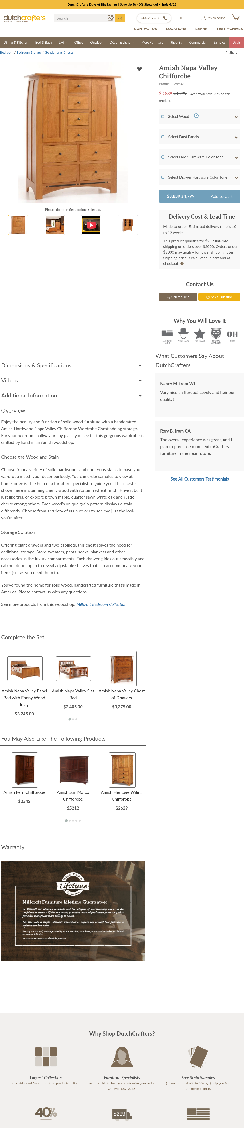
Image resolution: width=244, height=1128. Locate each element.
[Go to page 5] (80, 821)
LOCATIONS (176, 29)
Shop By (176, 42)
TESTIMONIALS (229, 29)
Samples (219, 42)
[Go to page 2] (73, 719)
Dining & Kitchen (16, 42)
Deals (236, 42)
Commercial (197, 42)
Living (63, 42)
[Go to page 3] (76, 719)
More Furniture (152, 42)
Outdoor (96, 42)
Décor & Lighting (122, 42)
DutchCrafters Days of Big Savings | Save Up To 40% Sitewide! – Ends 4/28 (122, 4)
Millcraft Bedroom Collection (101, 604)
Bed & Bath (43, 42)
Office (78, 42)
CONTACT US (145, 29)
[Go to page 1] (69, 719)
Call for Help (178, 297)
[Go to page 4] (76, 821)
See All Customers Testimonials (200, 478)
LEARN (201, 29)
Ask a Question (219, 297)
